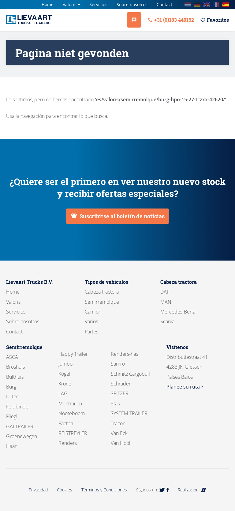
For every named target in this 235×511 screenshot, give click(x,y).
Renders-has (124, 354)
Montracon (70, 403)
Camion (93, 311)
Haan (11, 446)
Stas (115, 403)
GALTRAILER (19, 426)
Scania (167, 321)
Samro (118, 363)
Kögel (64, 373)
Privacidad (38, 490)
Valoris (69, 4)
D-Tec (12, 396)
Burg (11, 386)
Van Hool (120, 443)
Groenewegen (21, 436)
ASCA (12, 357)
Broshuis (15, 366)
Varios (91, 321)
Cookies (64, 490)
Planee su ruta (185, 386)
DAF (164, 291)
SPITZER (120, 393)
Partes (91, 331)
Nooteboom (71, 413)
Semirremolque (102, 302)
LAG (63, 393)
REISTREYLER (72, 433)
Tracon (118, 423)
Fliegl (11, 416)
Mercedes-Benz (177, 311)
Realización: (192, 490)
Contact (164, 4)
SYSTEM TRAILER (129, 413)
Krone (64, 383)
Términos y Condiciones (104, 490)
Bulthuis (15, 377)
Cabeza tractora (102, 291)
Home (48, 4)
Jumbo (65, 363)
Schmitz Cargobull (130, 373)
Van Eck (119, 433)
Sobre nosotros (132, 4)
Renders (67, 443)
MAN (165, 302)
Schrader (121, 383)
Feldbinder (18, 406)
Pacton (65, 423)
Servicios (98, 4)
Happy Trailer (73, 354)
